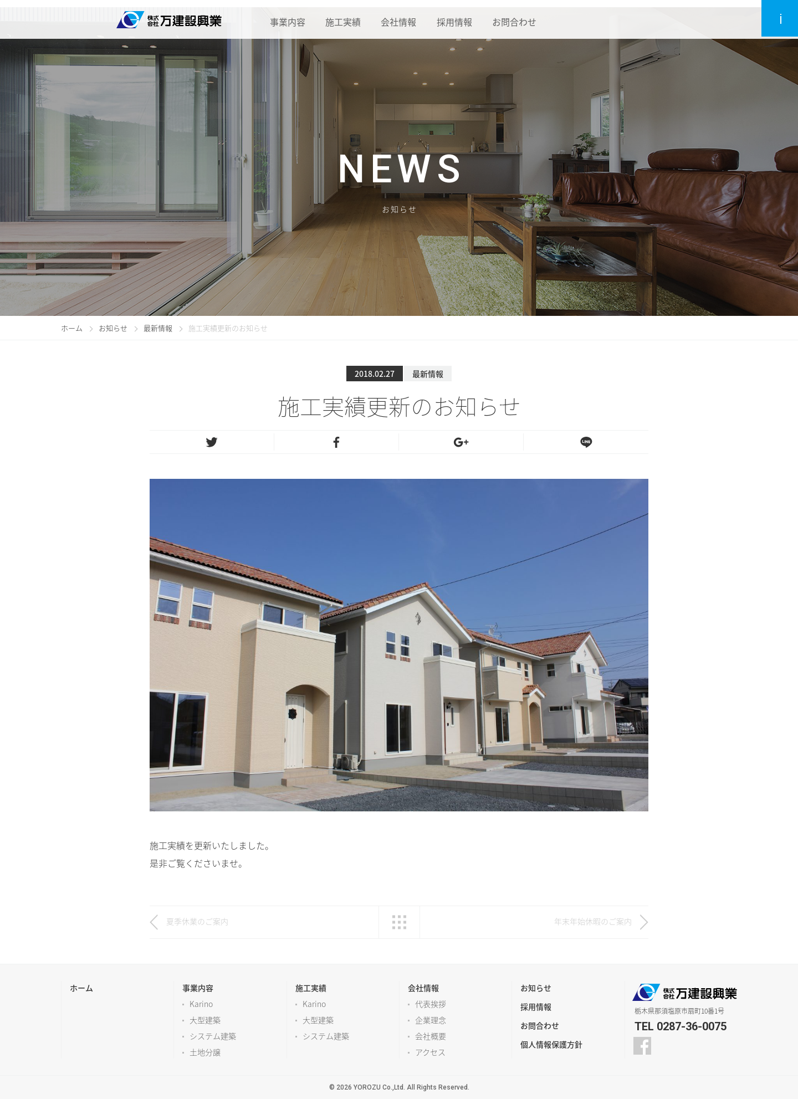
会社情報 (400, 19)
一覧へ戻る (399, 922)
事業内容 (285, 19)
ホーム (72, 328)
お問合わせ (520, 19)
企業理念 (430, 1019)
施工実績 (342, 19)
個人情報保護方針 (551, 1044)
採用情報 (457, 19)
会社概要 (430, 1035)
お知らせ (113, 328)
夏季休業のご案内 (197, 921)
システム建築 (213, 1035)
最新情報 (158, 328)
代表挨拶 (430, 1003)
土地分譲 (205, 1051)
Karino (201, 1003)
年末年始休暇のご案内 (593, 921)
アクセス (430, 1051)
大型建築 (205, 1019)
